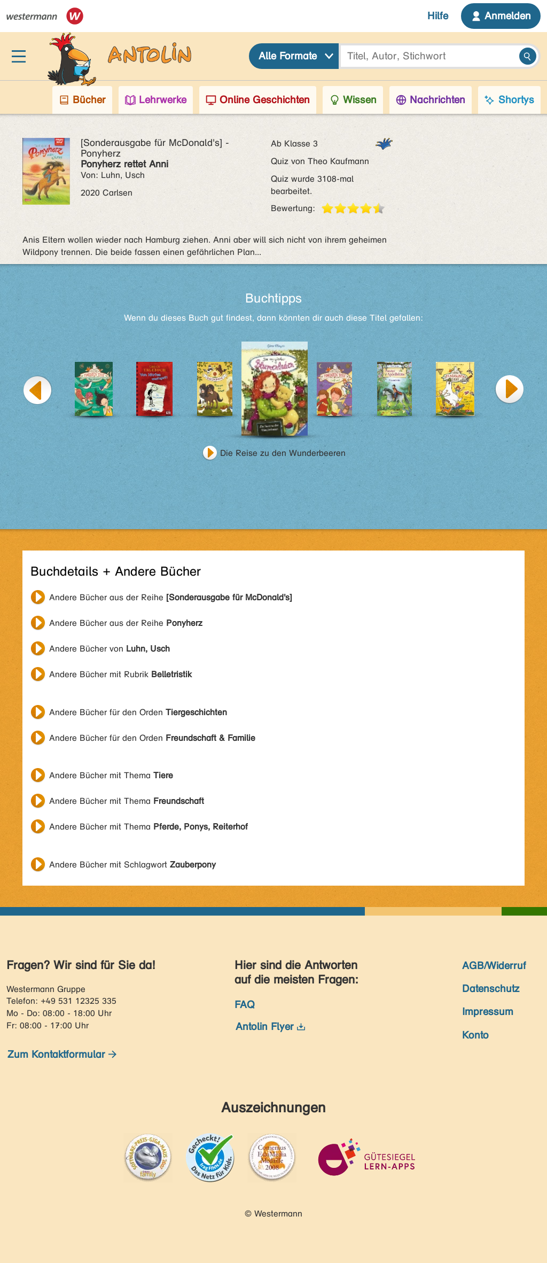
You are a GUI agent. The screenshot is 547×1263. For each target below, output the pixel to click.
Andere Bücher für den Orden (138, 712)
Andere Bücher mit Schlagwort (132, 864)
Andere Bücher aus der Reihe (170, 597)
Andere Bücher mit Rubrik (120, 674)
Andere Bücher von (109, 649)
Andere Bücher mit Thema (111, 775)
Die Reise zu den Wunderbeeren (283, 453)
